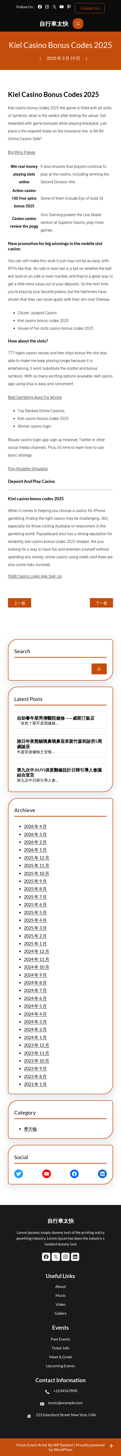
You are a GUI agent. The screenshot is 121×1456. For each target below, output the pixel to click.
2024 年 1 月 (35, 1037)
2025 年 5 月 (35, 912)
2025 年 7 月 (35, 896)
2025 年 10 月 (36, 873)
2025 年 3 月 (35, 927)
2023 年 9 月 (35, 1068)
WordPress (63, 1449)
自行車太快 (53, 23)
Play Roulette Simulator (28, 468)
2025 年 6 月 (35, 904)
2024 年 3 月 (35, 1021)
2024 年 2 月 (35, 1029)
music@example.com (65, 1402)
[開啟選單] (78, 23)
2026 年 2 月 (35, 842)
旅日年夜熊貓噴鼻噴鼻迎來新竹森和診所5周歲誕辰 (59, 744)
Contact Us (89, 8)
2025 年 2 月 (35, 935)
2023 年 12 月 (36, 1045)
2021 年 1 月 (35, 1084)
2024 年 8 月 (35, 982)
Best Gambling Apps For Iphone (35, 397)
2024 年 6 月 (35, 998)
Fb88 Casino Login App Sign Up (35, 576)
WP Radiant (62, 1444)
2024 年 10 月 (36, 967)
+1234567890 (65, 1390)
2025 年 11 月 (36, 865)
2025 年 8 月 (35, 888)
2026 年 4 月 (35, 826)
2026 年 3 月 (35, 834)
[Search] (99, 668)
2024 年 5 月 (35, 1006)
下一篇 (101, 603)
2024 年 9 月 (35, 975)
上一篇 (19, 603)
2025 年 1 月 (35, 943)
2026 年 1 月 (35, 849)
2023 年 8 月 (35, 1076)
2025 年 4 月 (35, 920)
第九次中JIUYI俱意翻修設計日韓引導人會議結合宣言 (59, 772)
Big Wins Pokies (21, 152)
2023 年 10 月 (36, 1060)
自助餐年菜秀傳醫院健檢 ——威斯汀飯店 (55, 718)
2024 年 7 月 (35, 990)
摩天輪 (30, 1128)
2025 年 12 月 (36, 857)
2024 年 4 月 (35, 1014)
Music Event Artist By (34, 1444)
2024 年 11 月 (36, 959)
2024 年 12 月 (36, 951)
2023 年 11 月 (36, 1053)
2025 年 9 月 (35, 881)
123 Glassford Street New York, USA (66, 1414)
